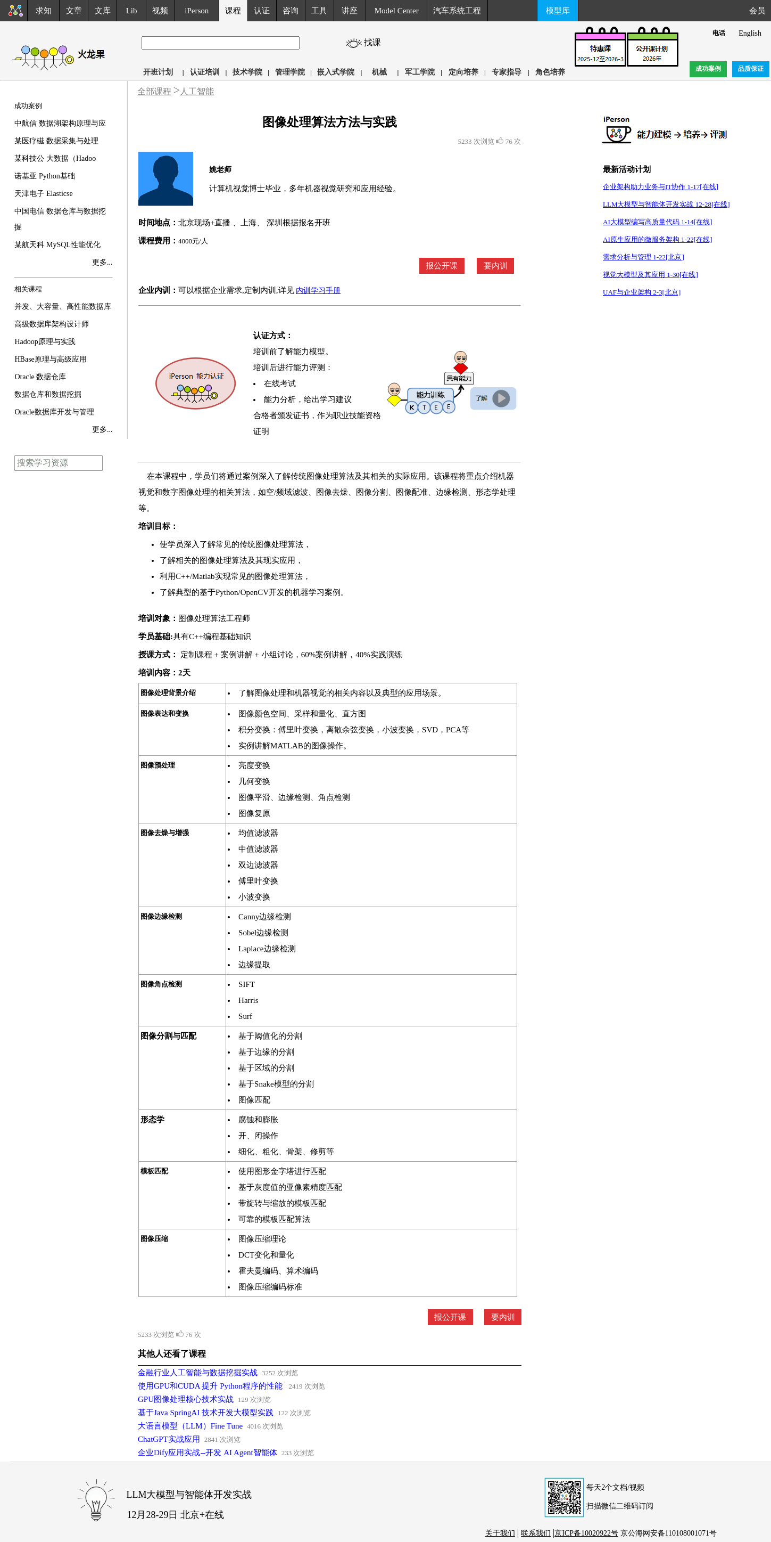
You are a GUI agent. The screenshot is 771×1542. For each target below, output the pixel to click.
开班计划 (158, 72)
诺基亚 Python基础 (44, 176)
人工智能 (197, 91)
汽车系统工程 (457, 10)
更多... (102, 262)
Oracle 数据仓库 (40, 377)
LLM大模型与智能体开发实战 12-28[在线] (666, 204)
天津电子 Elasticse (43, 194)
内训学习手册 (318, 291)
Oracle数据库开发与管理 (54, 412)
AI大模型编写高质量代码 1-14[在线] (657, 222)
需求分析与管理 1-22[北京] (643, 257)
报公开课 (442, 266)
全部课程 (154, 91)
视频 (160, 10)
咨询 (291, 10)
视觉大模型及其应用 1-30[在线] (650, 275)
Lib (131, 10)
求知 (44, 10)
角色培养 (550, 72)
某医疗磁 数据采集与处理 (56, 141)
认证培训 (205, 72)
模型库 (558, 10)
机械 (379, 72)
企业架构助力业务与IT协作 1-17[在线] (660, 187)
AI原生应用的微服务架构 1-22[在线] (657, 239)
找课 (376, 42)
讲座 (350, 10)
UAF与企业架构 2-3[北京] (642, 292)
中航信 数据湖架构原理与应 (60, 123)
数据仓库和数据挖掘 (47, 394)
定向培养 (463, 72)
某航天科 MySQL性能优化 (57, 245)
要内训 (496, 266)
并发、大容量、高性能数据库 (62, 307)
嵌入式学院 (335, 72)
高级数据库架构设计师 (51, 324)
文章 (74, 10)
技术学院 (247, 72)
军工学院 (420, 72)
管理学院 (290, 72)
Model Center (397, 10)
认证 (262, 10)
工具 (319, 10)
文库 (103, 10)
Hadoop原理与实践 (44, 342)
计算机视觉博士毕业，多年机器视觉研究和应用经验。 (305, 188)
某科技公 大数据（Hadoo (55, 158)
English (750, 33)
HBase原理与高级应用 (50, 359)
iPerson (197, 10)
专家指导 (506, 72)
